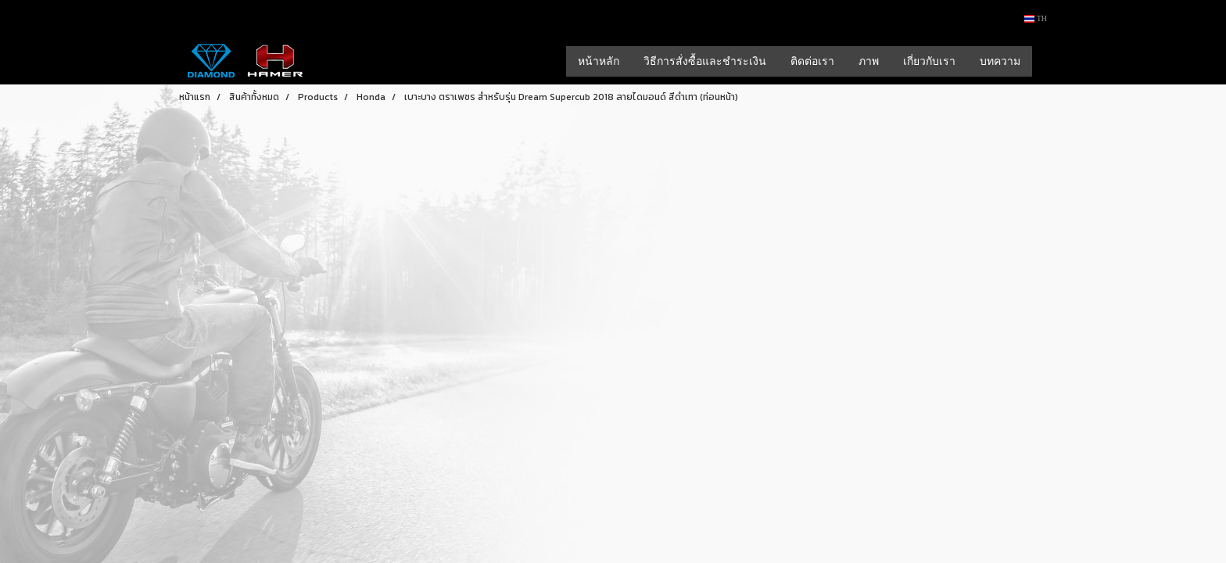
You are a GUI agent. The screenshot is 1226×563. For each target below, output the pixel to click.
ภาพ (869, 61)
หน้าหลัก (598, 61)
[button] (1046, 61)
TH (1035, 18)
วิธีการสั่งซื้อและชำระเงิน (704, 61)
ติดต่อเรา (812, 61)
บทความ (1000, 61)
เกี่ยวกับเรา (929, 61)
